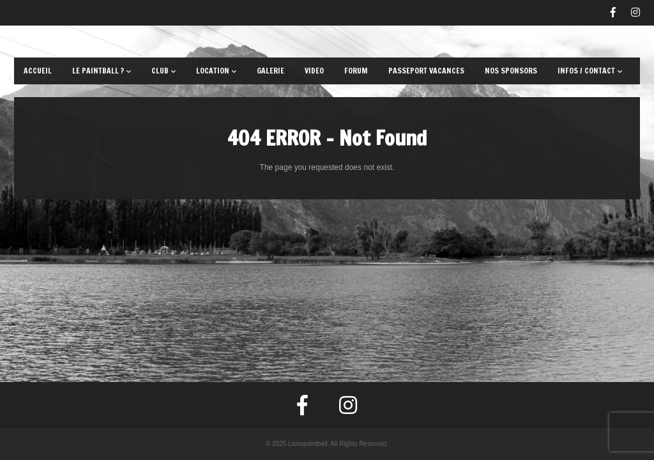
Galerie (270, 70)
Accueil (38, 70)
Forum (356, 70)
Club (163, 70)
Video (314, 70)
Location (216, 70)
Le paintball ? (101, 70)
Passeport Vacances (426, 70)
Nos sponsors (511, 70)
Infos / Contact (590, 70)
